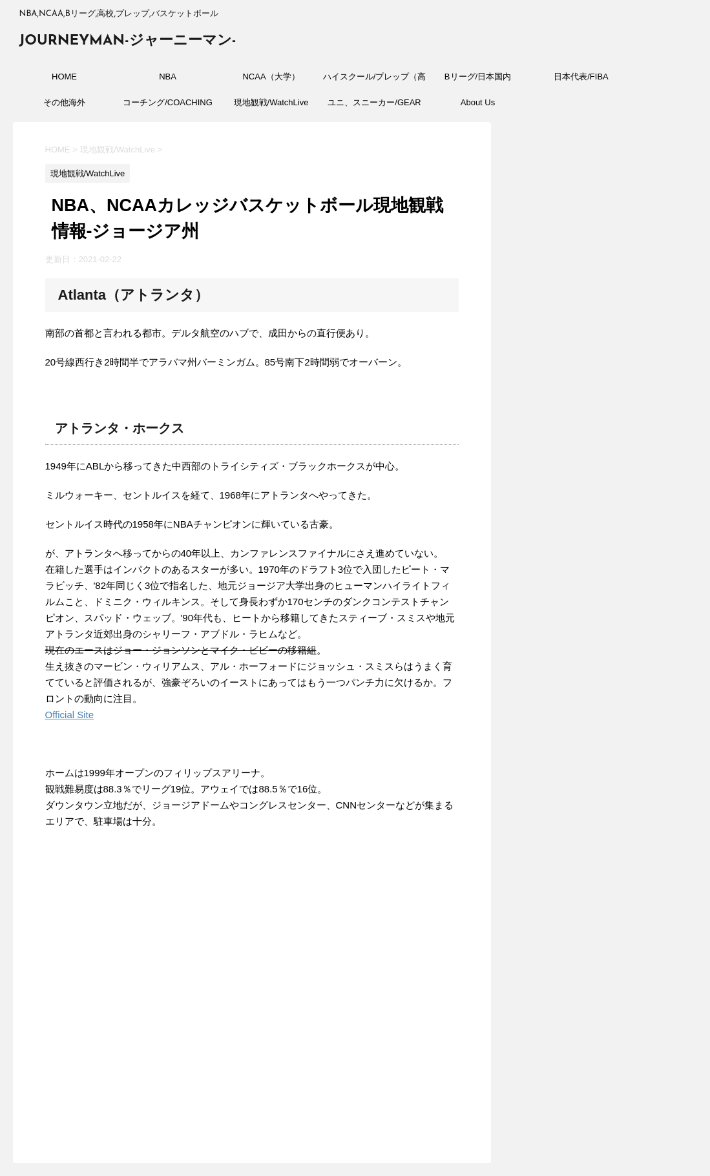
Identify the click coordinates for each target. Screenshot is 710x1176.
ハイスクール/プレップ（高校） (374, 81)
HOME (64, 76)
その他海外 (64, 102)
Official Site (69, 714)
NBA (167, 76)
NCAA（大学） (270, 76)
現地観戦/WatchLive (271, 102)
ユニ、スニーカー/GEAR (374, 102)
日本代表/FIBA (581, 76)
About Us (478, 102)
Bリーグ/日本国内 (477, 76)
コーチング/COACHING (168, 102)
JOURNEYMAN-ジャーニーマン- (127, 41)
